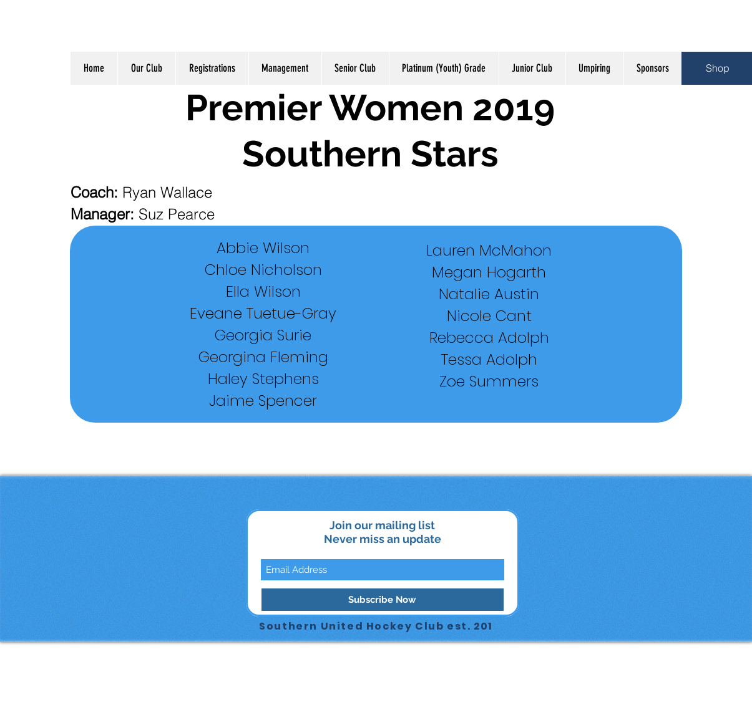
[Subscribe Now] (382, 599)
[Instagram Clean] (166, 698)
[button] (146, 68)
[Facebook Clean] (143, 698)
